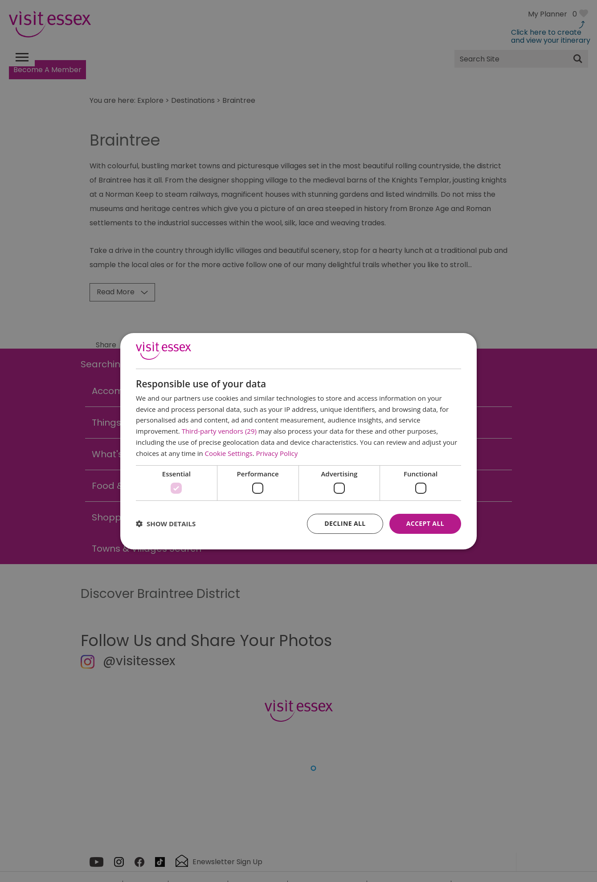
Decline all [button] (344, 523)
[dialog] (298, 441)
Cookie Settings (229, 453)
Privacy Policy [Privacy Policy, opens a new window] (277, 453)
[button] (166, 523)
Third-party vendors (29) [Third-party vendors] (219, 431)
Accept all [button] (425, 523)
